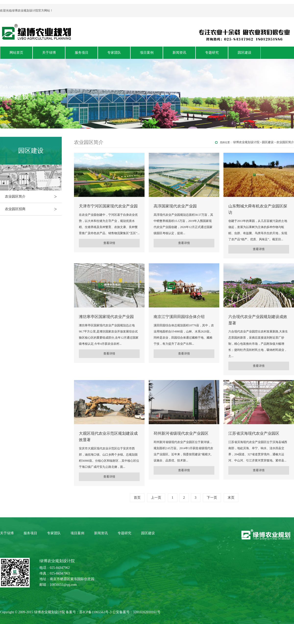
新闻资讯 (179, 52)
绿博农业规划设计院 (246, 142)
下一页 (212, 497)
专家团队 (114, 52)
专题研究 (212, 52)
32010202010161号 (146, 612)
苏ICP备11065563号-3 (95, 612)
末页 (231, 497)
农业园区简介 (33, 197)
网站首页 (16, 52)
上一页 (156, 497)
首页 (137, 497)
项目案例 (147, 52)
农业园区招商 (33, 209)
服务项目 (81, 52)
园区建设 (244, 52)
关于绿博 (49, 52)
